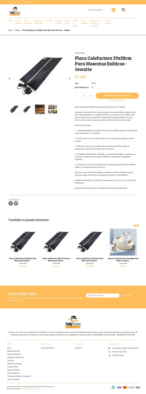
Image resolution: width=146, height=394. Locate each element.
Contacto (78, 348)
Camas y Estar (67, 22)
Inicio (11, 21)
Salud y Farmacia (18, 22)
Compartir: (14, 200)
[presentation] (9, 79)
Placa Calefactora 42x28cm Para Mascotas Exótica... (22, 259)
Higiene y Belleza (75, 23)
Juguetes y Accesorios (39, 22)
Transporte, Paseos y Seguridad (95, 23)
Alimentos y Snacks (59, 22)
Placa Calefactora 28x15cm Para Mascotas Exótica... (56, 259)
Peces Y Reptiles (108, 22)
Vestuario (49, 21)
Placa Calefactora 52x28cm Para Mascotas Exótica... (89, 259)
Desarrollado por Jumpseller (30, 389)
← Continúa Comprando (117, 100)
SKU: (77, 83)
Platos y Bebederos (28, 22)
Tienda (17, 30)
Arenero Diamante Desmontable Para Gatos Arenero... (123, 259)
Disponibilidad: (82, 87)
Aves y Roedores (85, 22)
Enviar (126, 295)
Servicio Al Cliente (47, 348)
